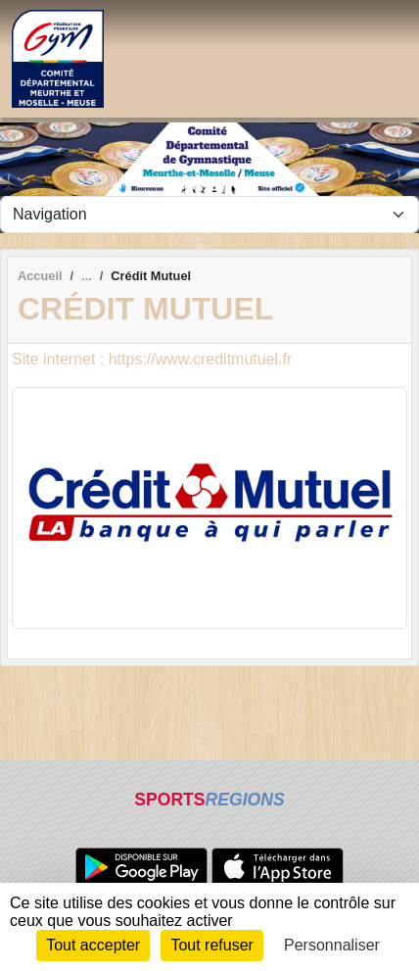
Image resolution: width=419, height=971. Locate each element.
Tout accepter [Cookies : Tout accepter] (93, 945)
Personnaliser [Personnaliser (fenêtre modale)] (332, 945)
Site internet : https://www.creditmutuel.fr (152, 359)
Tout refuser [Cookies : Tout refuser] (211, 945)
